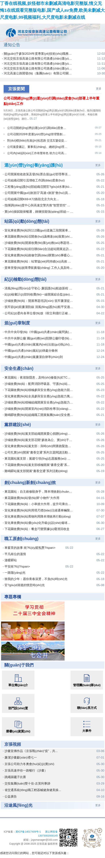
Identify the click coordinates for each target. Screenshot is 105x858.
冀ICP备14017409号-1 (28, 822)
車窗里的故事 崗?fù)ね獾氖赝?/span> (39, 538)
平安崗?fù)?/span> (39, 557)
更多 (98, 88)
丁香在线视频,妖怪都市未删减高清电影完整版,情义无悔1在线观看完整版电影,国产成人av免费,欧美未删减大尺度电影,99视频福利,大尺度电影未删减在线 (52, 10)
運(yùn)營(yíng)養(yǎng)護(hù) (33, 155)
